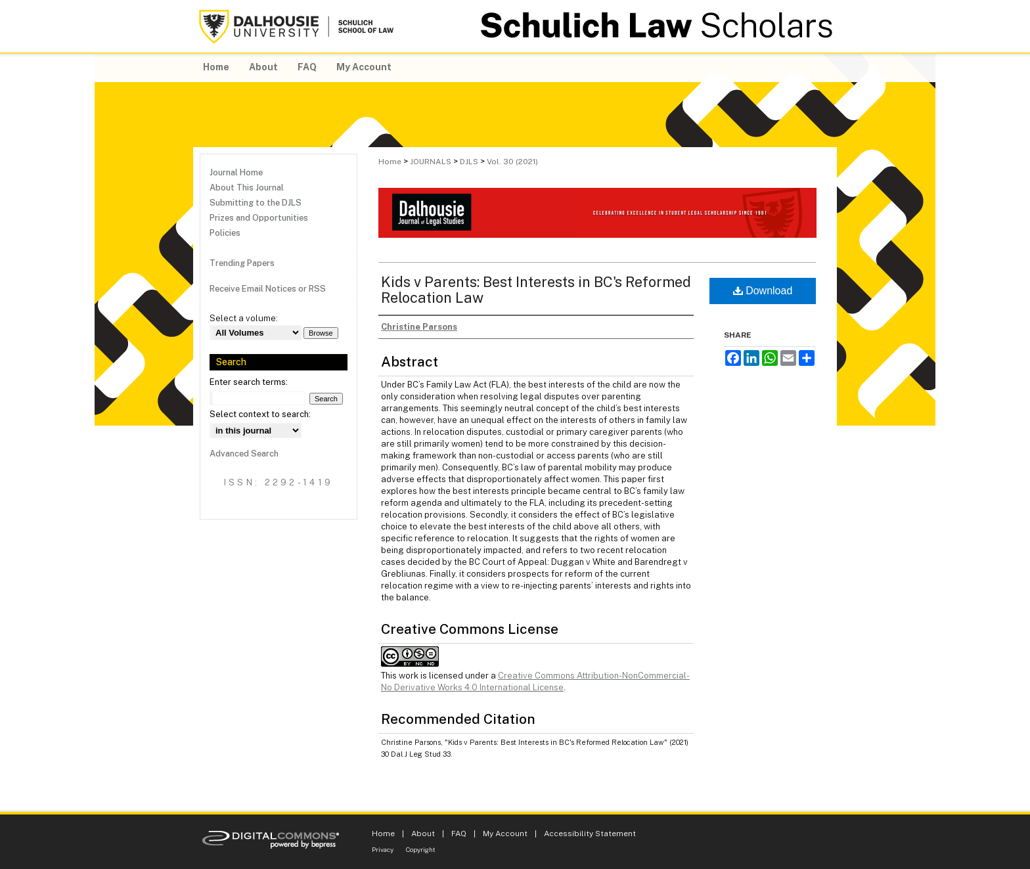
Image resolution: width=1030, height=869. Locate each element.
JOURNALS (430, 161)
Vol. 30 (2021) (512, 161)
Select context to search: (260, 414)
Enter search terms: (249, 382)
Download (763, 290)
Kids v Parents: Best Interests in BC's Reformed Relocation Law (536, 289)
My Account (505, 833)
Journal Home (236, 172)
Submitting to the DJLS (256, 203)
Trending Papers (242, 263)
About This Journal (247, 187)
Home (389, 161)
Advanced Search (244, 453)
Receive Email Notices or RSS (268, 289)
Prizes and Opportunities (259, 218)
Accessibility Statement (590, 833)
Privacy (382, 849)
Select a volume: (244, 318)
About (423, 833)
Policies (225, 233)
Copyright (421, 849)
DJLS (469, 161)
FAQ (458, 833)
